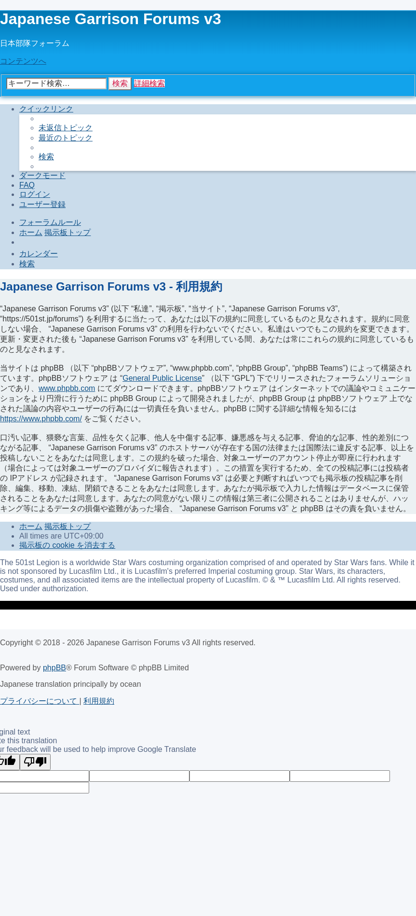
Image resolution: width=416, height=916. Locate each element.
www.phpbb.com (67, 388)
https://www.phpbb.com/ (41, 419)
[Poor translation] (35, 762)
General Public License (162, 378)
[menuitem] (66, 128)
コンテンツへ (23, 61)
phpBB (54, 668)
